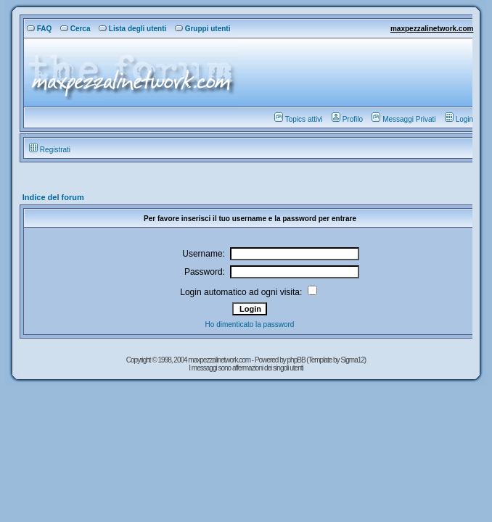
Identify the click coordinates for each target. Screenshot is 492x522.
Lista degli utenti (132, 29)
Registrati (49, 150)
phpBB (297, 360)
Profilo (347, 119)
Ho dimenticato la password (250, 324)
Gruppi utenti (203, 29)
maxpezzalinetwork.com (431, 29)
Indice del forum (53, 197)
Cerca (75, 29)
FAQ (39, 29)
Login (459, 119)
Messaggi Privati (403, 119)
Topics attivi (298, 119)
